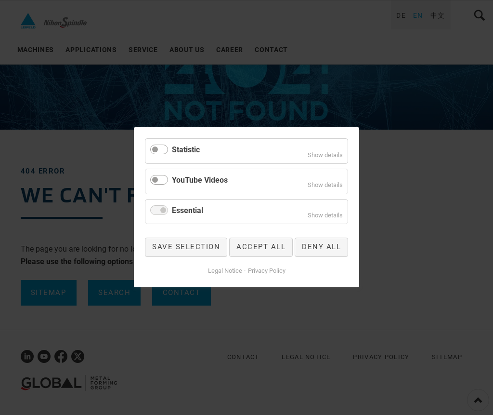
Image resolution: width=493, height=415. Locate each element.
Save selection (186, 247)
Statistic (186, 149)
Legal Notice (225, 270)
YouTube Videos (200, 180)
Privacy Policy (266, 270)
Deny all (321, 247)
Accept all (260, 247)
